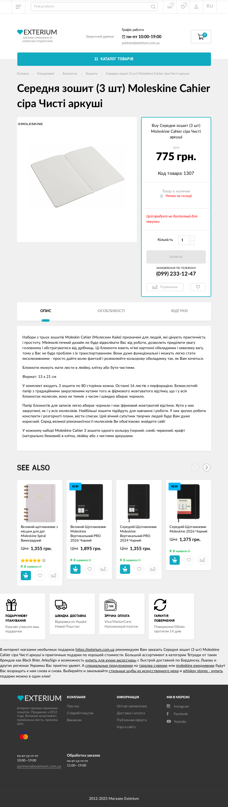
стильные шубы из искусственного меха (144, 671)
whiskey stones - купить (203, 671)
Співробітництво (80, 713)
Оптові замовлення (132, 706)
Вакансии (74, 720)
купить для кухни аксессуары (110, 660)
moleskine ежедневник (195, 666)
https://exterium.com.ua (94, 650)
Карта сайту (126, 727)
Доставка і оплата (131, 713)
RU (209, 6)
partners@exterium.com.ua (140, 43)
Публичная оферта (132, 720)
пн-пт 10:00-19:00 (141, 37)
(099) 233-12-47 (176, 274)
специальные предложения (109, 666)
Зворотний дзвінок (100, 36)
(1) (43, 560)
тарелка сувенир (153, 666)
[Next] (207, 467)
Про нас (73, 706)
